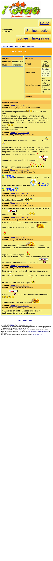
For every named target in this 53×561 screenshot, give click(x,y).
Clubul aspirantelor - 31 (19, 170)
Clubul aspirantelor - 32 (19, 133)
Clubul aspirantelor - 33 (19, 105)
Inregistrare (40, 38)
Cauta (44, 23)
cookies (21, 330)
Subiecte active (37, 31)
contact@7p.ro (37, 334)
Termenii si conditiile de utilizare (38, 331)
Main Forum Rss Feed (26, 321)
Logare (23, 38)
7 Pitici (12, 325)
